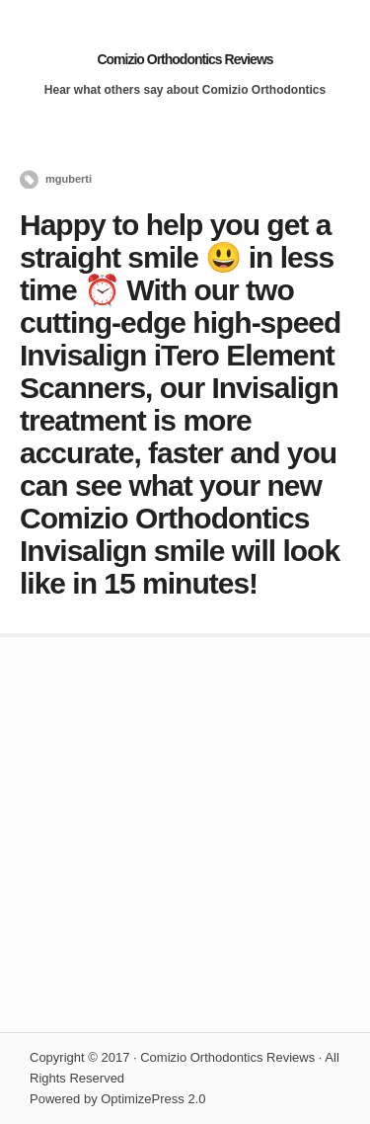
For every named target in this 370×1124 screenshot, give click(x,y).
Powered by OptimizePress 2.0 (117, 1098)
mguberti (68, 179)
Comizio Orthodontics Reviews (184, 59)
